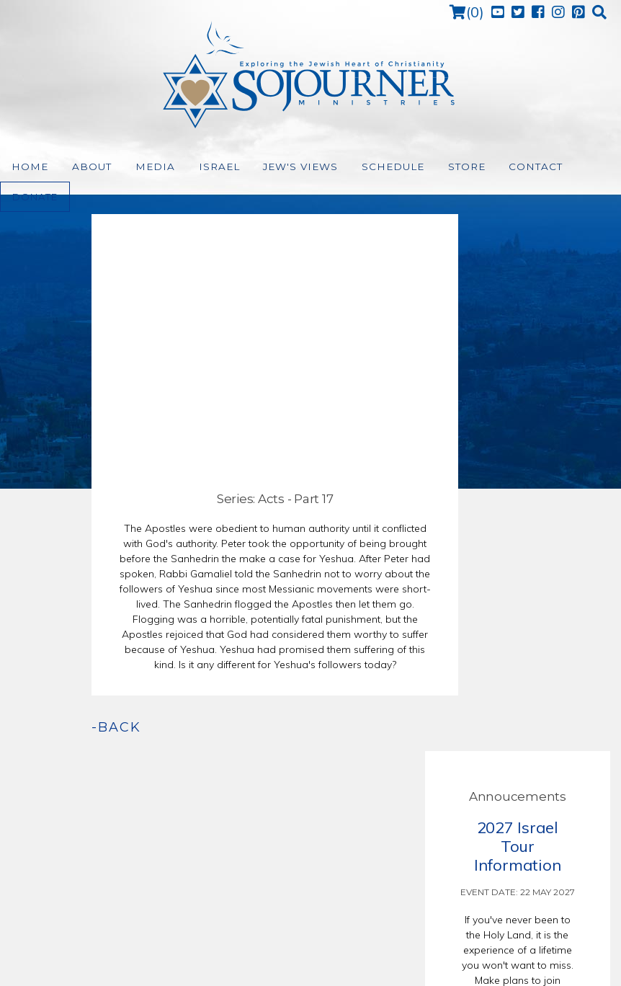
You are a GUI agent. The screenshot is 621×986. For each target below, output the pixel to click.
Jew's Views (275, 167)
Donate (566, 166)
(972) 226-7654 (315, 833)
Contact (495, 167)
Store (429, 167)
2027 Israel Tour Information (517, 308)
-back (46, 727)
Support (374, 936)
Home (27, 167)
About (85, 167)
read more (517, 566)
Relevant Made (435, 936)
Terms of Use (322, 936)
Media (142, 167)
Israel (200, 167)
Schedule (360, 167)
